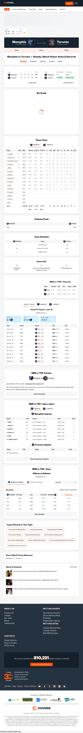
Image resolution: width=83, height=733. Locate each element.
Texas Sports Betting (14, 535)
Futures (62, 9)
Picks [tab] (41, 50)
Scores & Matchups (19, 9)
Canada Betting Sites (51, 628)
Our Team (8, 618)
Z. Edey (9, 436)
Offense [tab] (15, 482)
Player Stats (32, 83)
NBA (6, 9)
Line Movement (68, 83)
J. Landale (10, 154)
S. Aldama (10, 175)
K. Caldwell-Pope (12, 161)
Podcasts (47, 618)
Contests (9, 636)
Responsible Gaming (51, 621)
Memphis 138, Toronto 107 (35, 384)
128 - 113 (40, 361)
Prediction (33, 61)
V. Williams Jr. (11, 178)
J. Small (9, 185)
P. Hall (8, 202)
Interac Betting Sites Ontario (36, 540)
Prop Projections (51, 9)
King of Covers (10, 643)
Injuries (60, 61)
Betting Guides (51, 608)
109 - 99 (40, 357)
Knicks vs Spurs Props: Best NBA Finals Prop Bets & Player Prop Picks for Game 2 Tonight (40, 589)
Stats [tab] (16, 50)
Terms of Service (30, 686)
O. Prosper (10, 182)
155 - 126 (40, 333)
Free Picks (32, 9)
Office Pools (9, 645)
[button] (41, 394)
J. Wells (9, 168)
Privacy (20, 686)
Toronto (63, 41)
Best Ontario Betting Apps (16, 540)
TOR (48, 294)
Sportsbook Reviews (51, 613)
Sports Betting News (51, 615)
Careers (7, 615)
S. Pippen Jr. (10, 432)
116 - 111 (40, 340)
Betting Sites (50, 623)
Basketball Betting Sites (32, 535)
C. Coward (10, 171)
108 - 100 (40, 336)
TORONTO (47, 408)
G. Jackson (10, 192)
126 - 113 (40, 354)
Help (14, 686)
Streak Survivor (10, 640)
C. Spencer (10, 164)
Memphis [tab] (34, 145)
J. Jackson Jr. (11, 157)
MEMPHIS (35, 408)
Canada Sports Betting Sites (16, 529)
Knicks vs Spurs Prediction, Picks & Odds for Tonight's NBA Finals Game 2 (35, 580)
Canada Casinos (49, 630)
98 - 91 (40, 350)
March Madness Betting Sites (53, 535)
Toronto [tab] (48, 145)
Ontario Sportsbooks (36, 529)
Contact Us (9, 613)
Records (43, 61)
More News (73, 567)
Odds (41, 9)
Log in (69, 3)
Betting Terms (41, 313)
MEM (48, 290)
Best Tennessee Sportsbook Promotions (62, 540)
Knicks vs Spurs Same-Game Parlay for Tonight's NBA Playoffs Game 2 (35, 571)
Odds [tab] (66, 50)
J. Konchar (10, 188)
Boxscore (23, 61)
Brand (6, 621)
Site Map (8, 686)
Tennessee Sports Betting (55, 529)
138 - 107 (40, 329)
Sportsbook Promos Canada (17, 545)
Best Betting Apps (50, 633)
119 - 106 (40, 347)
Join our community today (41, 664)
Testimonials (9, 623)
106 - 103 (40, 343)
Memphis (19, 41)
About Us (9, 608)
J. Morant (9, 195)
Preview (51, 61)
